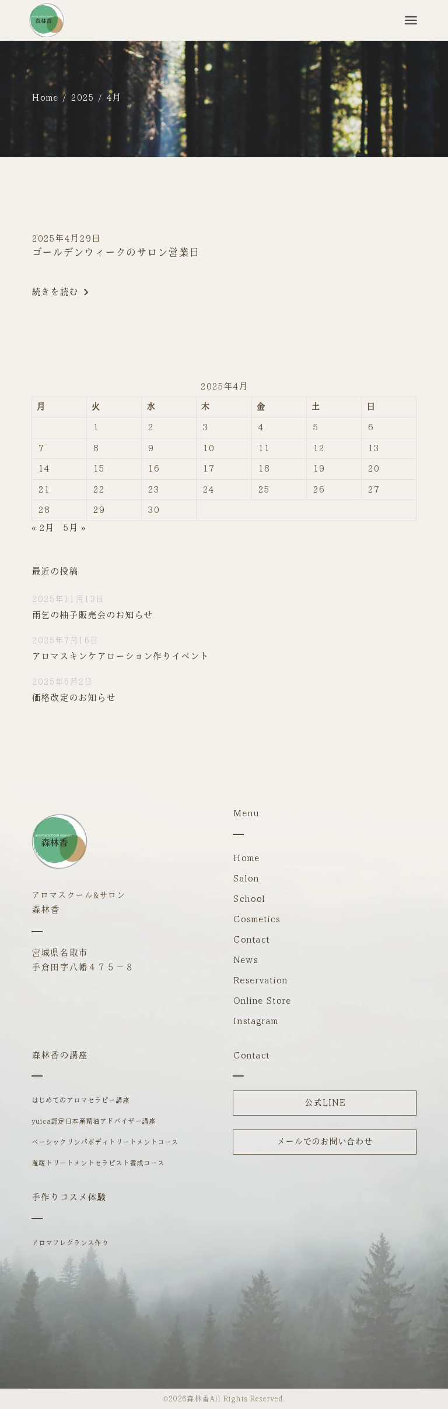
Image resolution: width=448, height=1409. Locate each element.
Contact (251, 939)
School (249, 899)
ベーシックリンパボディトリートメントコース (105, 1142)
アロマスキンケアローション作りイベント (120, 656)
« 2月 (43, 528)
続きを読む (60, 292)
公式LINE (324, 1102)
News (245, 960)
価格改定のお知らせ (74, 698)
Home (246, 858)
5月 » (74, 528)
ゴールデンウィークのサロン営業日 (116, 253)
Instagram (255, 1021)
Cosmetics (256, 919)
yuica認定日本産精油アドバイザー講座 (94, 1121)
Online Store (262, 1001)
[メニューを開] (411, 20)
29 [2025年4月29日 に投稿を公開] (98, 510)
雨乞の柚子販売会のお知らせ (92, 615)
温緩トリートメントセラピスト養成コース (98, 1163)
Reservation (260, 980)
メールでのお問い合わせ (324, 1141)
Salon (246, 878)
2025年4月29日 (66, 238)
